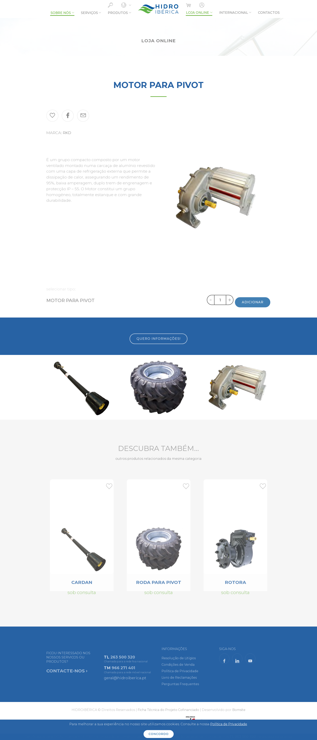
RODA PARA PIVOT (158, 587)
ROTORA (235, 587)
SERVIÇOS (89, 13)
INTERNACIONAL (233, 13)
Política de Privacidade (228, 724)
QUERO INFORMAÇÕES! (158, 346)
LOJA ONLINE (197, 13)
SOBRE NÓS (61, 13)
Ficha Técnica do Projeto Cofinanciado (168, 713)
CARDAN (81, 587)
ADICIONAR (252, 309)
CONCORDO (159, 734)
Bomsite (238, 713)
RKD (67, 132)
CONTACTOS (269, 13)
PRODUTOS (118, 13)
